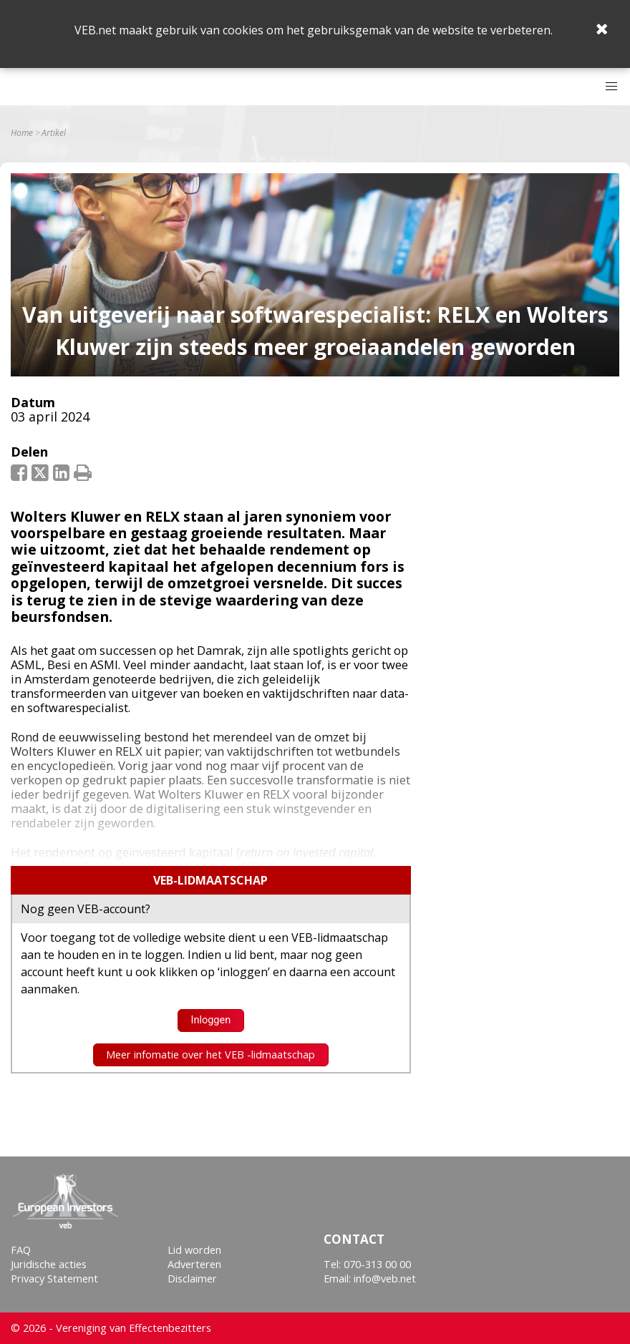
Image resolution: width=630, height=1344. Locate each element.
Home (22, 133)
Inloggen (210, 1020)
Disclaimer (192, 1278)
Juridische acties (49, 1264)
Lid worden (194, 1250)
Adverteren (194, 1264)
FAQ (21, 1250)
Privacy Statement (54, 1278)
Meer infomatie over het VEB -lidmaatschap (210, 1054)
